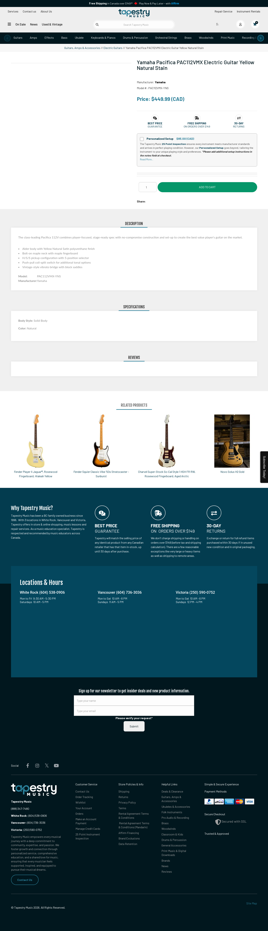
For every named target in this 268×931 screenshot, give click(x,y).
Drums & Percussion (135, 37)
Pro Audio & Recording (175, 817)
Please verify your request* (134, 718)
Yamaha (160, 82)
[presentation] (7, 38)
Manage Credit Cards (87, 829)
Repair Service (223, 11)
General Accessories (173, 845)
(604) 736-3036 (28, 822)
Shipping (123, 791)
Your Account (83, 808)
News (33, 24)
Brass (188, 37)
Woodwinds (206, 37)
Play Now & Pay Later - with (159, 3)
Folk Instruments (171, 812)
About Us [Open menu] (46, 11)
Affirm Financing (128, 833)
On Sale (20, 24)
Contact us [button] (29, 11)
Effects (49, 37)
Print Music (228, 37)
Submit (134, 726)
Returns (123, 797)
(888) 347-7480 (20, 808)
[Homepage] (134, 13)
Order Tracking (84, 797)
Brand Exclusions (129, 838)
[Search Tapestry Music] (134, 25)
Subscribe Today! (264, 467)
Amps (33, 37)
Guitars (18, 37)
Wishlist (80, 802)
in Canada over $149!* (110, 3)
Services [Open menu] (13, 11)
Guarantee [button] (155, 126)
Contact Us (25, 879)
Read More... (146, 159)
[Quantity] (148, 187)
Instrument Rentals (248, 11)
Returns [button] (238, 126)
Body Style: (26, 320)
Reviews (166, 872)
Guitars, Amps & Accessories (82, 48)
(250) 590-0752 (26, 829)
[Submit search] (97, 24)
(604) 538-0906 (29, 815)
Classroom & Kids (172, 834)
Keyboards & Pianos (103, 37)
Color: (22, 328)
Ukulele (79, 37)
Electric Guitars (112, 48)
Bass (64, 37)
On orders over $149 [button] (197, 126)
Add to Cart (207, 187)
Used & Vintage (52, 24)
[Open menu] (9, 24)
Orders (79, 813)
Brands (165, 861)
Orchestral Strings (166, 37)
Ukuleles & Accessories (175, 806)
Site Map (251, 903)
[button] (155, 123)
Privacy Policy (127, 802)
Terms (122, 808)
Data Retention (127, 844)
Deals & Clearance (172, 791)
